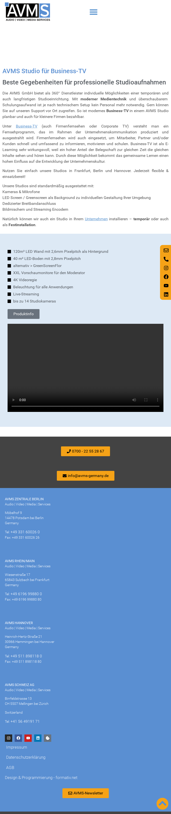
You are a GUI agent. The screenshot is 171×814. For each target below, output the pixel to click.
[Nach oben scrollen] (162, 804)
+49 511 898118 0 (26, 656)
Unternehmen (96, 219)
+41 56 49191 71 (25, 721)
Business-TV (26, 126)
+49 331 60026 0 (25, 532)
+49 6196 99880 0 (26, 594)
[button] (93, 11)
